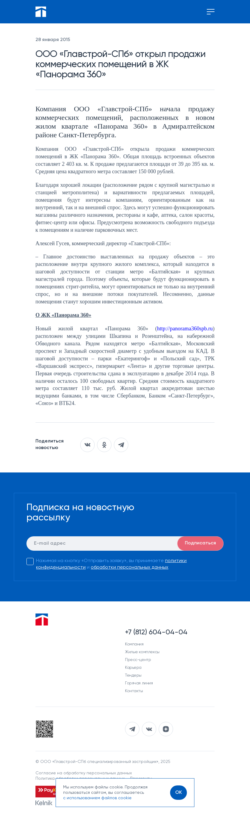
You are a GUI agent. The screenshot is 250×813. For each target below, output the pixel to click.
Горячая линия (139, 683)
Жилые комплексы (142, 652)
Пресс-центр (138, 660)
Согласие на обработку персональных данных (83, 773)
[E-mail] (124, 543)
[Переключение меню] (211, 12)
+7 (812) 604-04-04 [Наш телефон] (156, 632)
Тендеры (133, 675)
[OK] (178, 792)
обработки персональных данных (129, 567)
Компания (134, 644)
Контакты (134, 691)
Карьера (133, 668)
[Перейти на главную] (40, 12)
